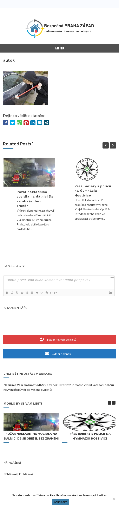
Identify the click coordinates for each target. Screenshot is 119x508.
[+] (56, 292)
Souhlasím (60, 501)
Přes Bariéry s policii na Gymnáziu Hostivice (93, 190)
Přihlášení (10, 474)
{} (51, 292)
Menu (59, 48)
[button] (113, 403)
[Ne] (114, 499)
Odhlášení (26, 474)
